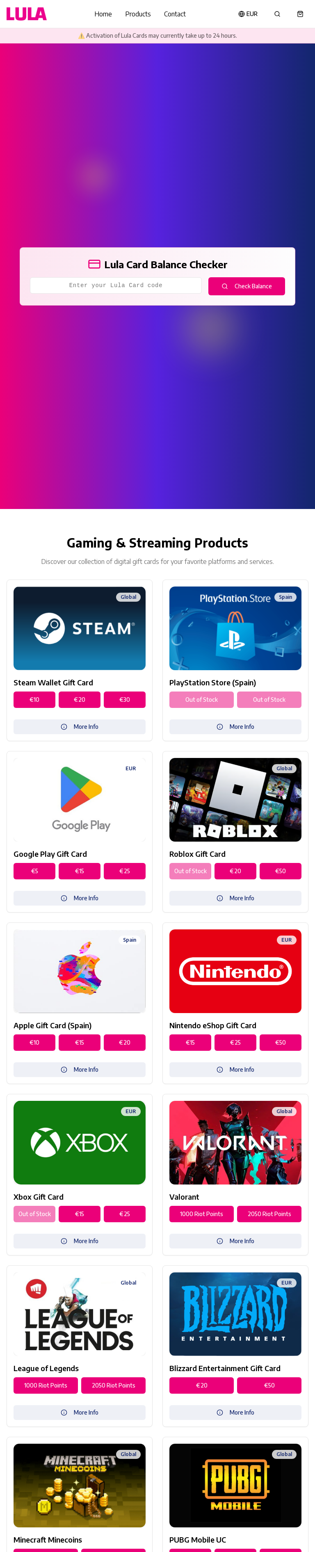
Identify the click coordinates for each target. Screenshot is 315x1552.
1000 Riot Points (201, 1213)
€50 (280, 870)
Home (103, 14)
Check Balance (246, 286)
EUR (248, 13)
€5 (34, 870)
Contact (175, 14)
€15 (79, 870)
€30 (124, 699)
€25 (124, 870)
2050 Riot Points (269, 1213)
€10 (34, 699)
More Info (79, 726)
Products (138, 14)
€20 (79, 699)
